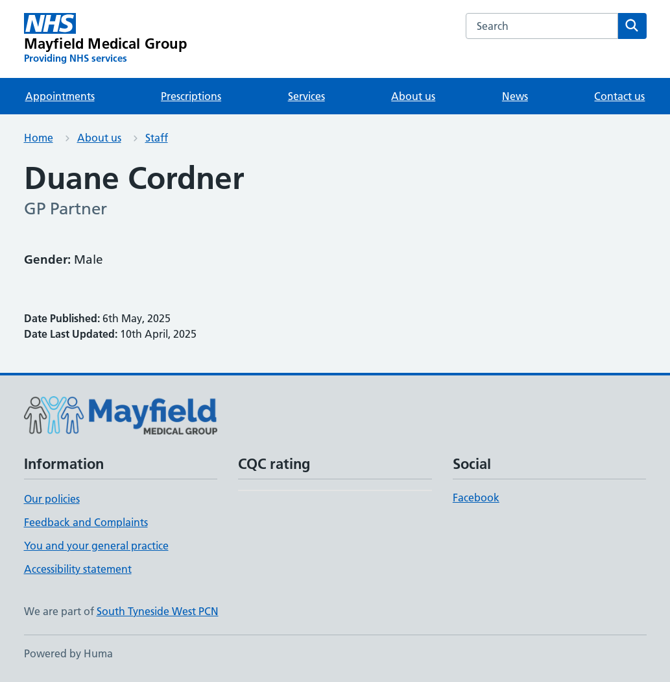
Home (38, 137)
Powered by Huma (68, 653)
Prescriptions (191, 96)
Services (306, 96)
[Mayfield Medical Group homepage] (105, 39)
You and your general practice (96, 545)
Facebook (476, 497)
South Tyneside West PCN (158, 611)
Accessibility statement (78, 568)
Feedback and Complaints (86, 522)
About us (413, 96)
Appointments (60, 96)
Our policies (52, 498)
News (515, 96)
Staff (156, 137)
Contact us (619, 96)
